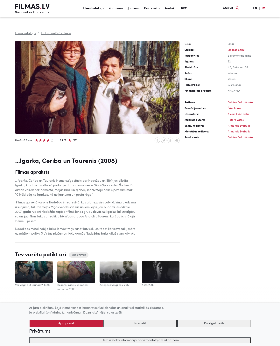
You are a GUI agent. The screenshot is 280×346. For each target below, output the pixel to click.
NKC (184, 8)
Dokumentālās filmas (56, 33)
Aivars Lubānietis (238, 114)
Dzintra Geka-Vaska (240, 102)
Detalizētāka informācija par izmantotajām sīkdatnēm (140, 340)
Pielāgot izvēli (214, 323)
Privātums (40, 331)
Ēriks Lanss (234, 108)
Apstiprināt (66, 323)
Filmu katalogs (93, 8)
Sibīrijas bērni (236, 50)
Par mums (115, 8)
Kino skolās (152, 8)
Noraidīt (140, 323)
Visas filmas (79, 255)
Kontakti (170, 8)
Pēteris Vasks (236, 120)
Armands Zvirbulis (239, 125)
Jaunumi (133, 8)
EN (255, 8)
